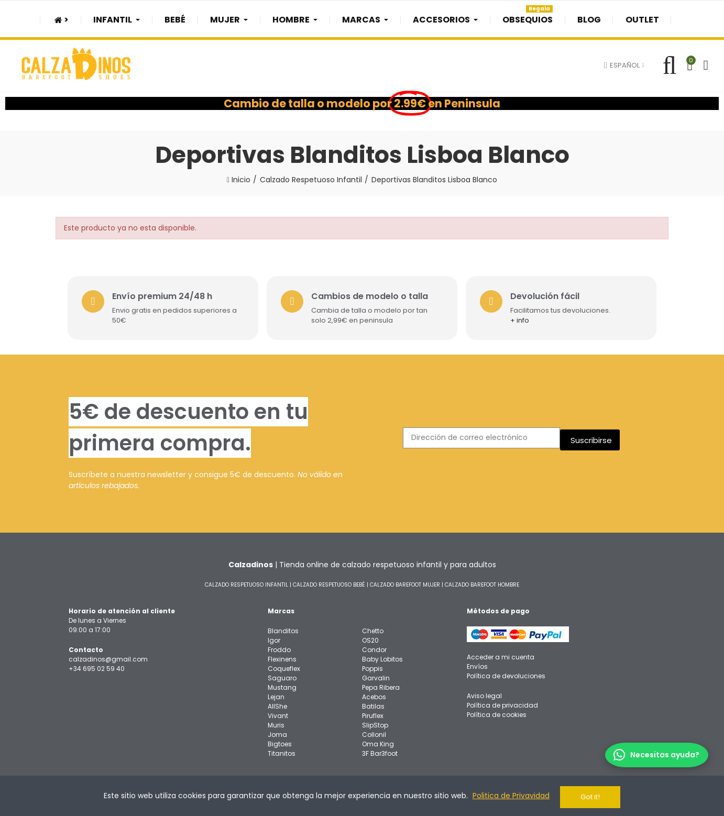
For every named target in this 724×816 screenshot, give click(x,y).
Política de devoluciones (506, 673)
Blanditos (283, 628)
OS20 (370, 638)
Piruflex (372, 713)
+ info (523, 318)
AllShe (277, 704)
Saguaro (282, 675)
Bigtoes (280, 741)
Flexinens (282, 657)
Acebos (374, 694)
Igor (274, 638)
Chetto (372, 628)
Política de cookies (496, 712)
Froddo (279, 647)
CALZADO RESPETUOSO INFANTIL (246, 583)
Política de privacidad (502, 703)
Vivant (278, 713)
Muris (276, 723)
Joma (277, 732)
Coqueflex (284, 666)
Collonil (374, 732)
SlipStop (375, 723)
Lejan (276, 694)
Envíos (477, 664)
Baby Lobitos (382, 657)
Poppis (372, 666)
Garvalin (376, 675)
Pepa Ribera (381, 685)
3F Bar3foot (380, 751)
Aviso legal (484, 693)
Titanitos (281, 751)
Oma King (378, 741)
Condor (374, 647)
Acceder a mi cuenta (500, 654)
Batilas (373, 704)
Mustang (282, 685)
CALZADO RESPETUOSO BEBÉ (329, 583)
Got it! (590, 797)
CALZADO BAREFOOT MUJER (405, 583)
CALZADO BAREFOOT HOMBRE (482, 583)
